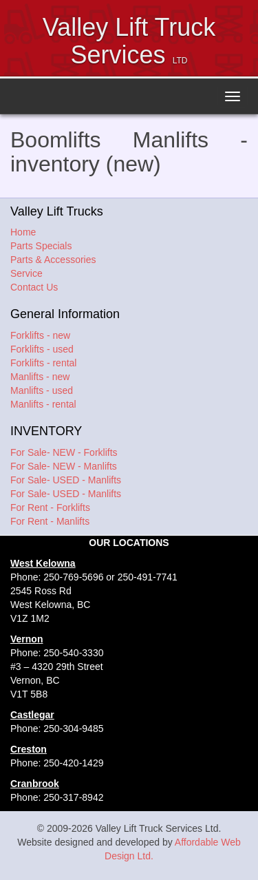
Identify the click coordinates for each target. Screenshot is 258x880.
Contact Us (34, 287)
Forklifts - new (40, 335)
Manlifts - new (39, 376)
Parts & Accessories (53, 259)
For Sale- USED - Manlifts (65, 479)
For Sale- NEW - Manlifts (63, 466)
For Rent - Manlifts (49, 521)
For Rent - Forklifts (50, 507)
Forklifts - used (42, 349)
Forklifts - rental (43, 362)
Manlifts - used (41, 390)
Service (26, 273)
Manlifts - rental (43, 404)
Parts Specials (41, 245)
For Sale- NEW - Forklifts (64, 452)
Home (23, 232)
